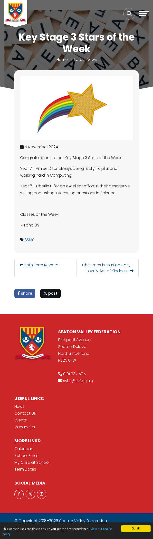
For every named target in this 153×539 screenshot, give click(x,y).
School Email (26, 455)
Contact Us (25, 413)
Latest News (85, 59)
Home (62, 59)
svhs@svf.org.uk (78, 381)
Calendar (23, 449)
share (25, 293)
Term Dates (25, 469)
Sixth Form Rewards (39, 265)
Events (20, 420)
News (19, 406)
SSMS (29, 240)
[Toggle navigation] (144, 13)
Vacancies (24, 427)
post (50, 293)
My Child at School (31, 462)
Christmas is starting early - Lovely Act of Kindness (108, 268)
